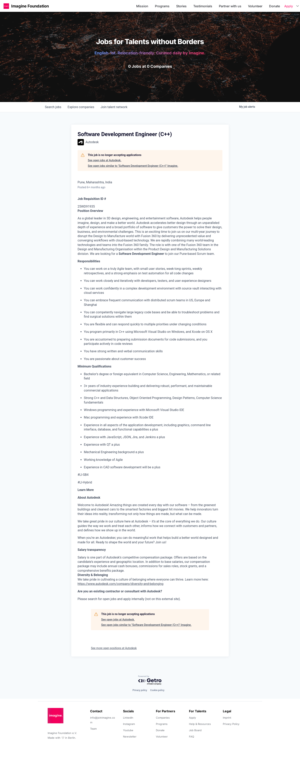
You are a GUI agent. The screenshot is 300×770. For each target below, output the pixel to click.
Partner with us (230, 6)
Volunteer (255, 6)
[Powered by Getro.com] (150, 680)
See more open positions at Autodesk (114, 648)
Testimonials (202, 6)
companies (81, 107)
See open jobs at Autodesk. (104, 160)
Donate (274, 6)
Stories (181, 6)
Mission (142, 6)
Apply (288, 6)
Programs (162, 6)
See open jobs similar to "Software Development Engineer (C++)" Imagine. (133, 165)
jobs (53, 107)
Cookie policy (157, 690)
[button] (6, 6)
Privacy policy (139, 690)
